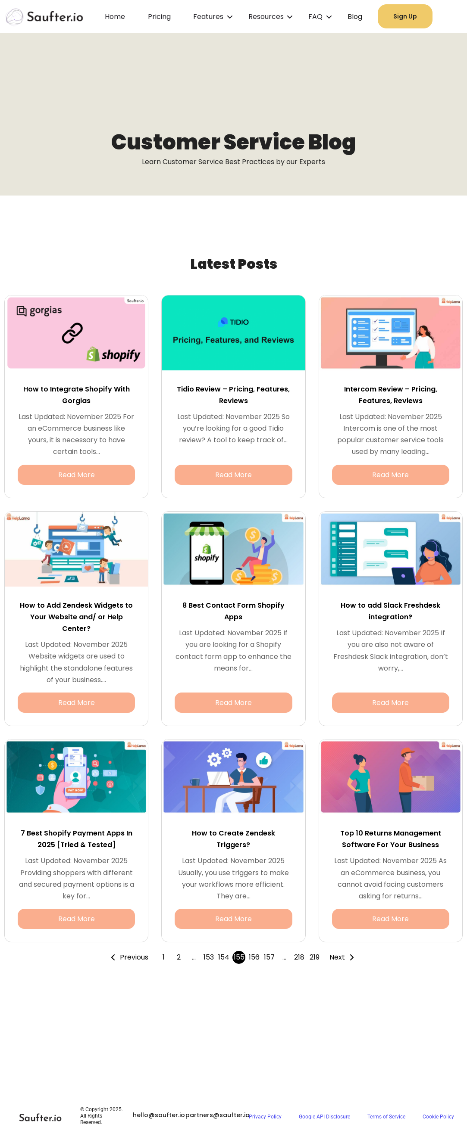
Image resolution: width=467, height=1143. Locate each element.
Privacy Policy (265, 1117)
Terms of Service (386, 1117)
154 (223, 957)
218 (299, 957)
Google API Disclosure (324, 1117)
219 (315, 957)
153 (209, 957)
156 (254, 957)
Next (337, 957)
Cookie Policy (438, 1117)
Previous (134, 957)
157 (269, 957)
